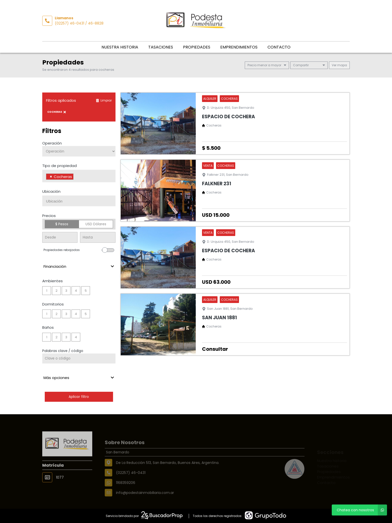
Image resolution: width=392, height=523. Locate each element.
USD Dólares (96, 224)
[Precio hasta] (97, 237)
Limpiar (104, 100)
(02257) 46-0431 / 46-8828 (79, 23)
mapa (339, 65)
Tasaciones (160, 47)
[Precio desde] (60, 237)
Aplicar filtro (78, 396)
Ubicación (51, 191)
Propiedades (196, 47)
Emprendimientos (239, 47)
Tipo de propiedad (59, 165)
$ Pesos (61, 224)
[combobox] (79, 176)
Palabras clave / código (62, 350)
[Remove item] (51, 177)
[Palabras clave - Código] (79, 359)
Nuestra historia (120, 47)
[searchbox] (76, 177)
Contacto (279, 47)
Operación (52, 143)
